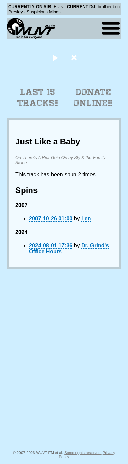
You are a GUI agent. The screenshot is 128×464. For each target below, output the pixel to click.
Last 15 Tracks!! (37, 97)
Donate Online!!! (93, 97)
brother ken (109, 6)
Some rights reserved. (82, 453)
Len (86, 218)
